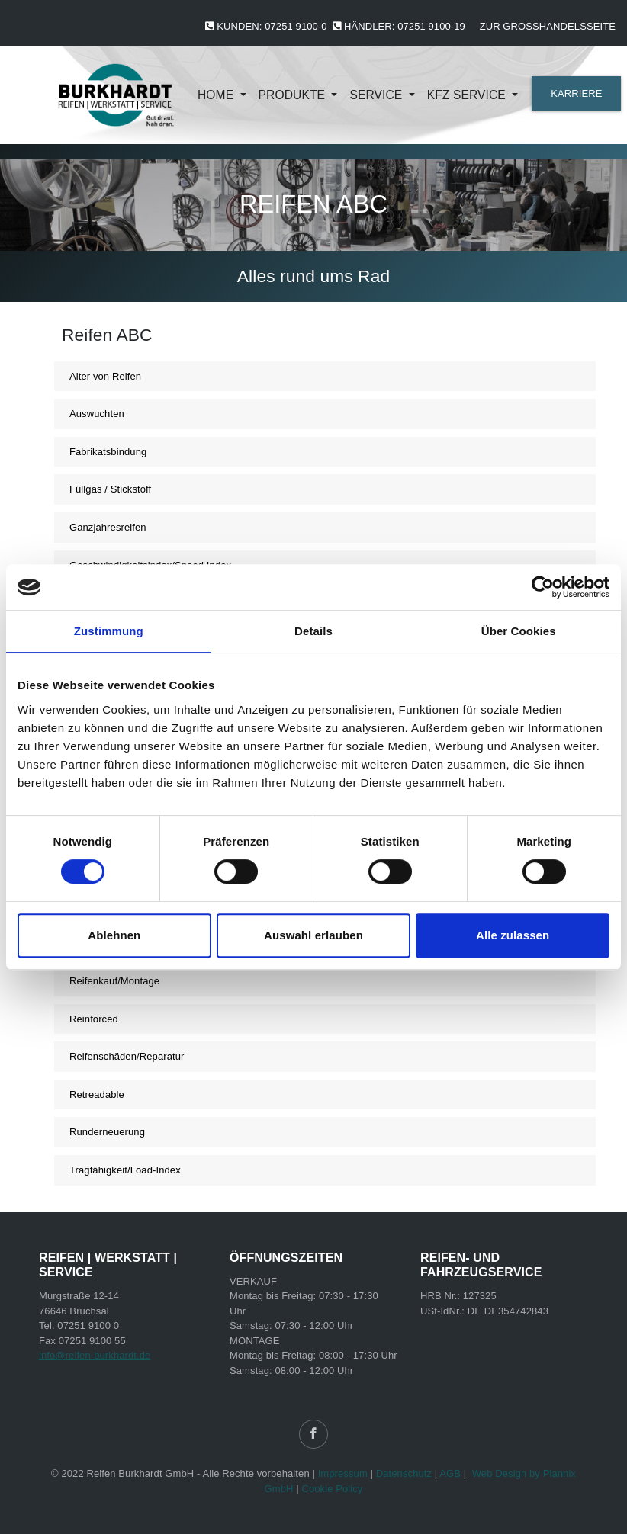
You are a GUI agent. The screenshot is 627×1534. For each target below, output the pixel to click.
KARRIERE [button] (576, 93)
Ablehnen (114, 935)
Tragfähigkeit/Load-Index (125, 1170)
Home (217, 94)
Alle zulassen (512, 935)
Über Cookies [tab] (518, 630)
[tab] (325, 376)
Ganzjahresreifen (107, 527)
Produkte (294, 94)
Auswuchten (96, 413)
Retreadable (96, 1094)
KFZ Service (468, 94)
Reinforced (93, 1019)
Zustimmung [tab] (108, 630)
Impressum (343, 1473)
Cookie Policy (331, 1488)
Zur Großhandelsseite (548, 26)
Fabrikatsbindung (107, 451)
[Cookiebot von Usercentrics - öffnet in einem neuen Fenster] (542, 587)
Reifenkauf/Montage (114, 981)
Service (377, 94)
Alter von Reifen (105, 376)
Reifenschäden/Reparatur (126, 1056)
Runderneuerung (107, 1132)
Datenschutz (404, 1473)
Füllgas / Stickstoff (110, 489)
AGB (450, 1473)
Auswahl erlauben (313, 935)
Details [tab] (313, 630)
